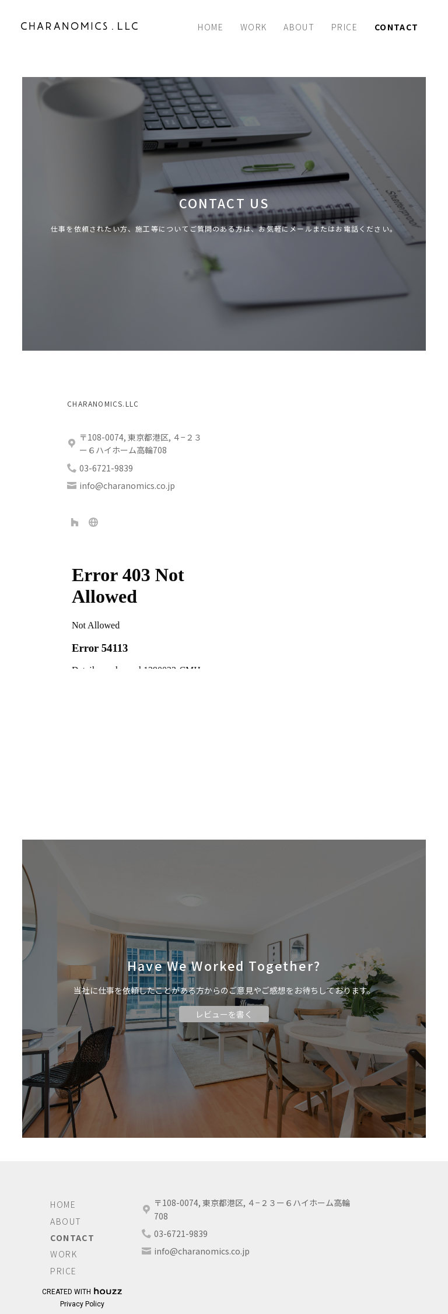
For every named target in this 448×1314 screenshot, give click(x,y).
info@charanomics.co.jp (202, 1251)
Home (210, 27)
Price (344, 27)
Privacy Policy (82, 1304)
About (299, 27)
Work (253, 27)
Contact (396, 27)
